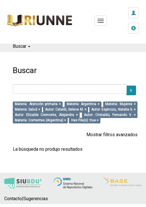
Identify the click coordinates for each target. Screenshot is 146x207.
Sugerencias (35, 198)
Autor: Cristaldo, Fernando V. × (110, 115)
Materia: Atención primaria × (38, 104)
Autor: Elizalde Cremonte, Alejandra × (46, 115)
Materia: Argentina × (83, 104)
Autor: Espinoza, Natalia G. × (113, 110)
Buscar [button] (21, 46)
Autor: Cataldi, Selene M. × (65, 110)
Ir (131, 90)
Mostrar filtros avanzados (111, 134)
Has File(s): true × (84, 121)
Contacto (13, 198)
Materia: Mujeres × (120, 104)
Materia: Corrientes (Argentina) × (40, 121)
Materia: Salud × (27, 110)
